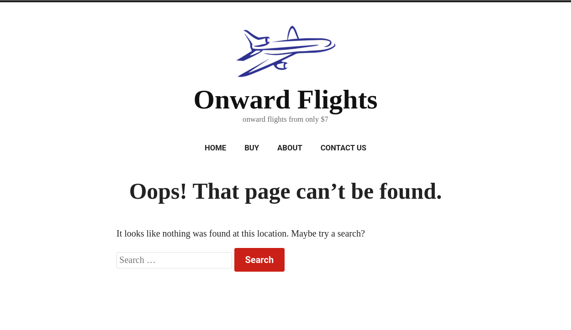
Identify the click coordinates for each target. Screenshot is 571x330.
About (289, 148)
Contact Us (343, 148)
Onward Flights (285, 99)
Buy (251, 148)
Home (215, 148)
